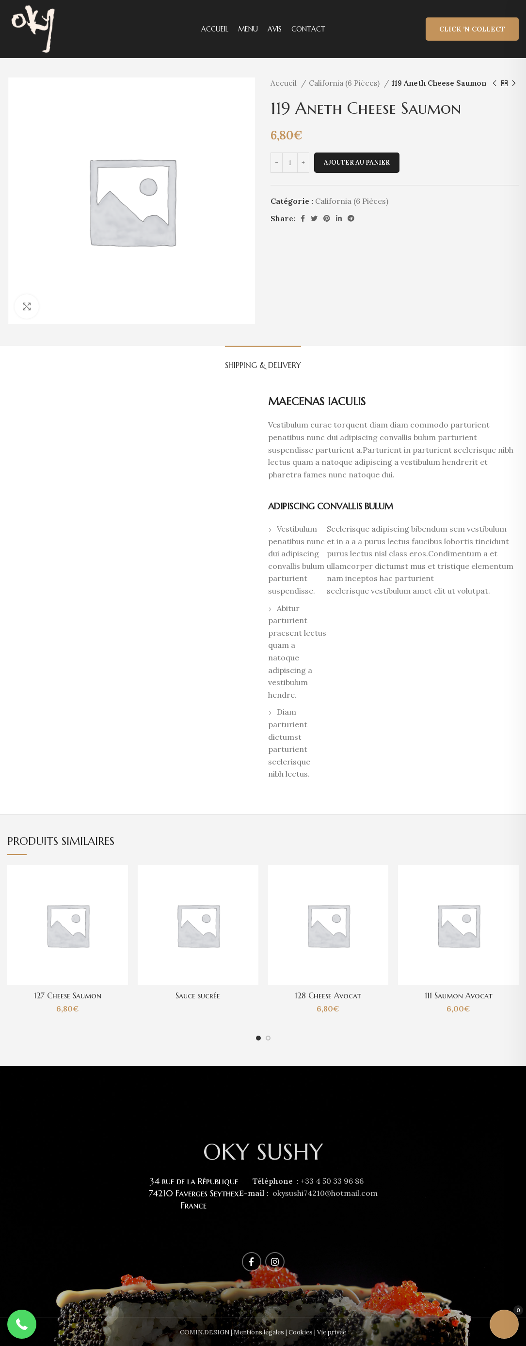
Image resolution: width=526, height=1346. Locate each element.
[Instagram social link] (275, 1261)
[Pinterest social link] (326, 218)
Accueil (285, 83)
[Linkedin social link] (339, 218)
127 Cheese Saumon (67, 995)
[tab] (263, 360)
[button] (21, 1324)
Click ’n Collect (472, 29)
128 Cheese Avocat (328, 995)
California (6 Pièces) (345, 83)
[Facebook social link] (303, 218)
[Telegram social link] (351, 218)
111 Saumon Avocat (459, 995)
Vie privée (331, 1332)
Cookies (300, 1332)
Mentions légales (259, 1332)
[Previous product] (494, 83)
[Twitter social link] (314, 218)
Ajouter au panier (357, 162)
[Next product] (514, 83)
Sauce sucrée (197, 995)
